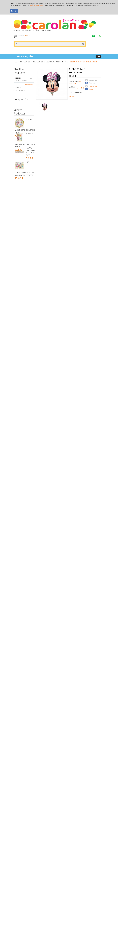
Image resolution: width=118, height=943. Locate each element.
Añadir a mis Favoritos (93, 81)
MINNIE (65, 62)
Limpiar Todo (29, 84)
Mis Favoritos (26, 31)
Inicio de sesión (46, 31)
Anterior (31, 78)
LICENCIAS (50, 62)
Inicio (15, 62)
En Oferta (18, 90)
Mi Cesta (36, 31)
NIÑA (58, 62)
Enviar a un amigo (93, 87)
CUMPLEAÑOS (25, 62)
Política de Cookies (36, 5)
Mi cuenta (17, 31)
